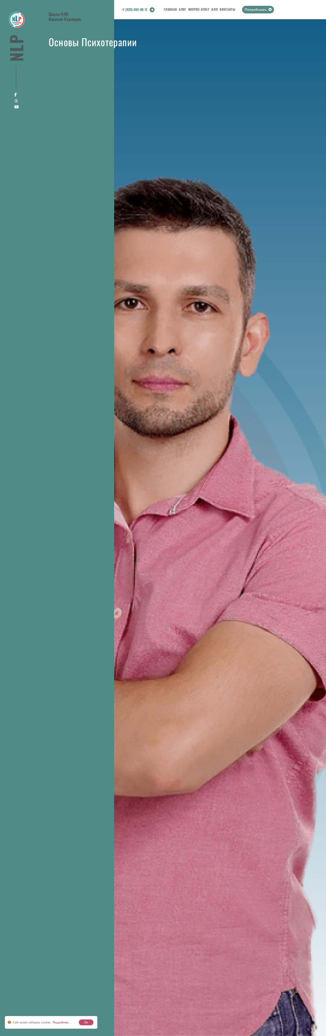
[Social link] (152, 10)
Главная (170, 9)
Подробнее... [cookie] (62, 1022)
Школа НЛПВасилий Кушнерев (65, 16)
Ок (86, 1022)
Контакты (227, 9)
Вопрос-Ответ (199, 9)
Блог (182, 9)
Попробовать (256, 9)
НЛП (214, 9)
